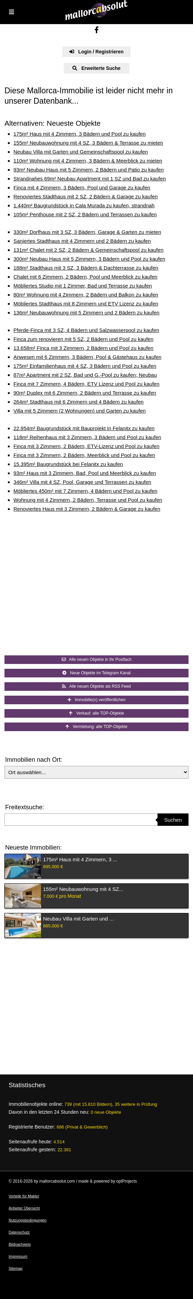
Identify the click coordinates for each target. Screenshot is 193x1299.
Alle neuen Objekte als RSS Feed (96, 686)
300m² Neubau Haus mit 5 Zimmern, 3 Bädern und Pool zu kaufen (89, 259)
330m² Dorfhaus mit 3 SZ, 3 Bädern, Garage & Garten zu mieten (87, 232)
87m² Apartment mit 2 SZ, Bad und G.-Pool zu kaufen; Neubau (85, 375)
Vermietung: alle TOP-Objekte (96, 726)
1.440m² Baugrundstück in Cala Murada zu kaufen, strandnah (83, 205)
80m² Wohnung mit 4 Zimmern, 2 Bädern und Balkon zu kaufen (85, 295)
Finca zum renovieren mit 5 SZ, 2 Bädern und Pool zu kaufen (83, 339)
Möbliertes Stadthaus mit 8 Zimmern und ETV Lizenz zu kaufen (85, 303)
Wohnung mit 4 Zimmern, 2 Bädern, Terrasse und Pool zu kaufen (87, 500)
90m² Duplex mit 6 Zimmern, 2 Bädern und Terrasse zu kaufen (84, 393)
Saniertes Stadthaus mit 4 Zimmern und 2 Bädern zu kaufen (82, 241)
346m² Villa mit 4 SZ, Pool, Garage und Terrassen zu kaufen (82, 482)
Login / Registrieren (96, 51)
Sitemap (15, 1268)
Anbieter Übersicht (24, 1208)
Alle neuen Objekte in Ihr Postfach (97, 659)
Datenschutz (19, 1232)
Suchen (173, 820)
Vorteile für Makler (24, 1196)
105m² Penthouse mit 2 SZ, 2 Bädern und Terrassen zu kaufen (85, 214)
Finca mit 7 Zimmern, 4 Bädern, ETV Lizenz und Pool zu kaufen (86, 384)
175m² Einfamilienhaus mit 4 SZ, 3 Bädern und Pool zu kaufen (84, 366)
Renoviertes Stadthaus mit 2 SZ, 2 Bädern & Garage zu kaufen (85, 196)
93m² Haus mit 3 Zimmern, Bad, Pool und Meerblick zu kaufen (84, 473)
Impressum (18, 1256)
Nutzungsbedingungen (28, 1220)
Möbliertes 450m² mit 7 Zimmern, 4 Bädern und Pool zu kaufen (85, 491)
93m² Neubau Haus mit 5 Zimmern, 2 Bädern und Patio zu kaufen (88, 170)
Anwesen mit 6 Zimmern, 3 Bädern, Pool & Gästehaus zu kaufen (87, 357)
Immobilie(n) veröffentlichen (96, 699)
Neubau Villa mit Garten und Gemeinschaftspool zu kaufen (80, 152)
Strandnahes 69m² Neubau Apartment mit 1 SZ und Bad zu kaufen (89, 178)
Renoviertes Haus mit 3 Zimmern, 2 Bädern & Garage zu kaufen (86, 509)
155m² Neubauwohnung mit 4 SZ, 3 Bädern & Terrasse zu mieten (88, 143)
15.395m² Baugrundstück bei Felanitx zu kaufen (68, 464)
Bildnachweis (20, 1244)
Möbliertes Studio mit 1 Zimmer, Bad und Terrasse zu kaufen (82, 286)
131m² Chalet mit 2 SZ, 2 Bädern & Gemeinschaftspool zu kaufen (88, 250)
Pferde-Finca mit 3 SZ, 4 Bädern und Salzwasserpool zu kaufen (86, 330)
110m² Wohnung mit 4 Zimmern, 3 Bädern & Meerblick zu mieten (87, 161)
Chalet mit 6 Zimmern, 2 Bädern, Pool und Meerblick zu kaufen (85, 277)
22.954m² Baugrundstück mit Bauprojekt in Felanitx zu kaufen (83, 428)
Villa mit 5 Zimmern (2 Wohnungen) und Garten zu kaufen (79, 411)
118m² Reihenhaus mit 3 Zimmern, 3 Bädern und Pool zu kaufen (87, 437)
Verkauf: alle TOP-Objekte (96, 713)
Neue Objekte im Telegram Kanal (96, 673)
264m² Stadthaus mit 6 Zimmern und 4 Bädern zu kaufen (78, 402)
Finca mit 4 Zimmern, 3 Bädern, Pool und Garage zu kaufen (81, 187)
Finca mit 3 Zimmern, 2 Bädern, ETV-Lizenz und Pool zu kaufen (86, 446)
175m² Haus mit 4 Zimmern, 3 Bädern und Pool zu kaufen (79, 134)
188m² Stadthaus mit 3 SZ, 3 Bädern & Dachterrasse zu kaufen (85, 268)
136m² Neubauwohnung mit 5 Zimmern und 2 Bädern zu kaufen (86, 312)
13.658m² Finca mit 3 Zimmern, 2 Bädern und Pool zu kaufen (83, 348)
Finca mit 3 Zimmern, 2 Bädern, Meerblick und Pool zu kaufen (84, 455)
